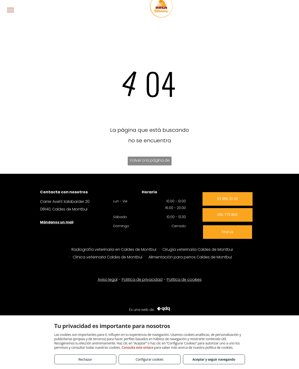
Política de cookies (184, 279)
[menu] (10, 10)
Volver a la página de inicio (150, 161)
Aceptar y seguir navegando (214, 359)
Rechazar (85, 359)
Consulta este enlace (137, 347)
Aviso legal (107, 279)
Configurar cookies (149, 359)
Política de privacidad (142, 279)
